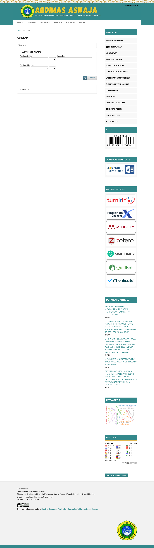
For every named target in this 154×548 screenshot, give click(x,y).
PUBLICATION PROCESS (117, 72)
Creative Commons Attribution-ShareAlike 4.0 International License (69, 509)
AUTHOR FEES (113, 115)
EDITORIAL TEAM (114, 47)
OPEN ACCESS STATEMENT (118, 78)
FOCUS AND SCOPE (115, 41)
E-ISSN (109, 129)
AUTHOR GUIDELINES (115, 103)
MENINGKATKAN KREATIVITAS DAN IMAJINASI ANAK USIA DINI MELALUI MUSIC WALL (121, 362)
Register (70, 22)
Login (82, 22)
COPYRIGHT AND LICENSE (117, 84)
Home (20, 22)
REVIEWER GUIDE (114, 59)
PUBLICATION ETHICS (115, 66)
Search (92, 78)
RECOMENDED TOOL (115, 189)
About (57, 22)
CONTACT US (112, 121)
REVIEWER (111, 53)
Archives (44, 22)
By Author (61, 56)
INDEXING (111, 97)
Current (31, 22)
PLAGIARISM (112, 90)
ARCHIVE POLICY (114, 109)
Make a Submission (116, 475)
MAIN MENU (111, 32)
